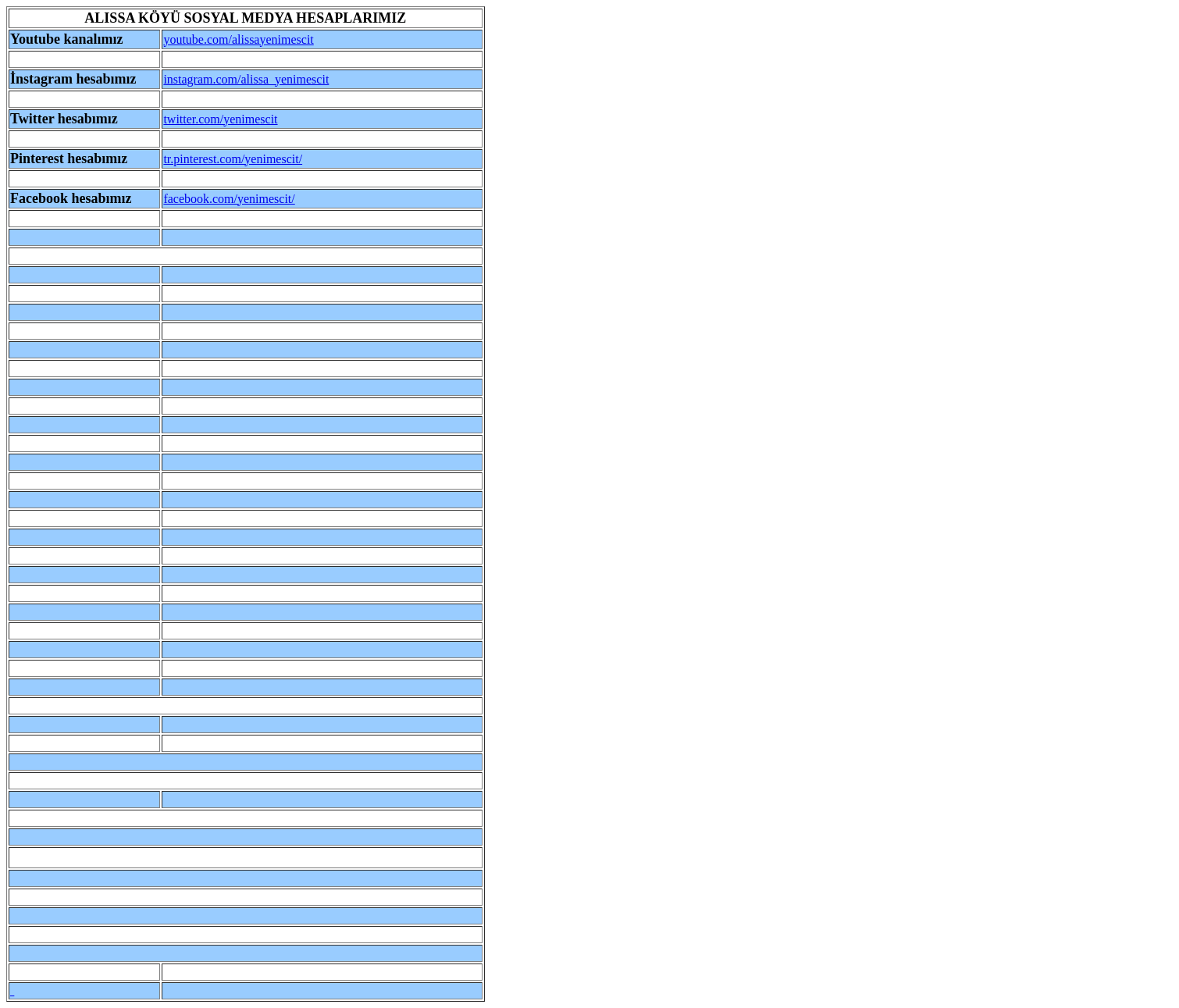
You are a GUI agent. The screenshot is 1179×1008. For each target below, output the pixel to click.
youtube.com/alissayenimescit (238, 39)
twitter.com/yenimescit (220, 119)
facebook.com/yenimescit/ (228, 198)
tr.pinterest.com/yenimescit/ (232, 159)
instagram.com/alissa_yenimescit (246, 79)
